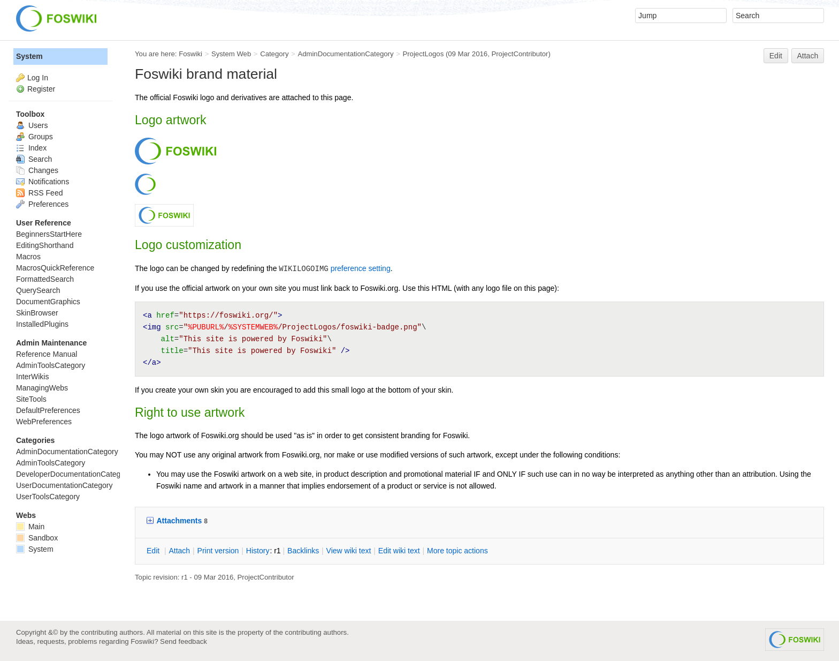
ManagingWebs (42, 388)
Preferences (42, 204)
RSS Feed (39, 193)
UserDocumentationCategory (64, 485)
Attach (808, 55)
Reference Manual (46, 354)
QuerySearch (38, 290)
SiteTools (31, 399)
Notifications (42, 181)
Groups (34, 136)
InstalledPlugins (42, 324)
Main (30, 526)
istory (258, 550)
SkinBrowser (37, 313)
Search (34, 159)
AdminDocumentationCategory (345, 54)
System (29, 56)
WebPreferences (44, 421)
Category (274, 54)
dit (154, 550)
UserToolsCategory (48, 496)
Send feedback (183, 641)
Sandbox (37, 538)
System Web (231, 54)
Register (41, 89)
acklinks (303, 550)
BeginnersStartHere (49, 234)
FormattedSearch (45, 279)
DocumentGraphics (48, 301)
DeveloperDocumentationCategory (73, 474)
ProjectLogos (423, 54)
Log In (37, 77)
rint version (218, 550)
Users (32, 125)
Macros (28, 256)
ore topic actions (457, 550)
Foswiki (190, 54)
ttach (179, 550)
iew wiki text (348, 550)
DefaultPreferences (48, 410)
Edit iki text (399, 550)
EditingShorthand (44, 245)
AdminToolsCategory (50, 365)
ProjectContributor (519, 54)
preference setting (361, 268)
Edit (775, 55)
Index (31, 148)
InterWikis (32, 376)
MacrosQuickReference (55, 268)
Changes (37, 170)
